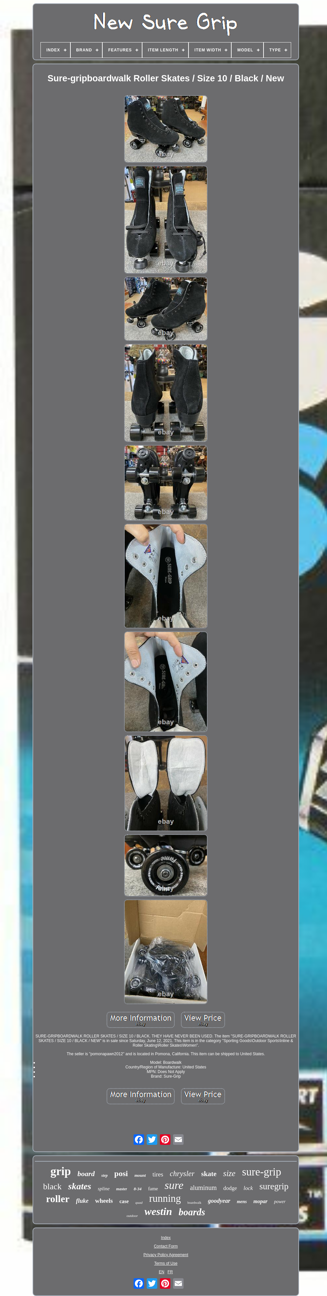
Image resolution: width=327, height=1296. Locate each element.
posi (121, 1173)
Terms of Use (166, 1263)
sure (173, 1185)
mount (140, 1175)
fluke (82, 1201)
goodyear (219, 1201)
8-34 (137, 1188)
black (52, 1186)
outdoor (132, 1216)
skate (208, 1174)
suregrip (274, 1186)
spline (104, 1188)
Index (165, 1237)
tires (157, 1174)
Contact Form (166, 1246)
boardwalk (194, 1202)
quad (138, 1202)
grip (60, 1171)
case (124, 1201)
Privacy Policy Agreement (165, 1255)
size (229, 1173)
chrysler (182, 1174)
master (121, 1189)
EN (161, 1272)
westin (158, 1211)
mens (242, 1201)
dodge (230, 1188)
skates (79, 1186)
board (86, 1174)
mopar (260, 1201)
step (104, 1175)
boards (192, 1212)
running (165, 1198)
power (280, 1201)
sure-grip (261, 1172)
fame (153, 1188)
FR (170, 1272)
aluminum (203, 1187)
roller (57, 1198)
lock (248, 1188)
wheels (104, 1200)
